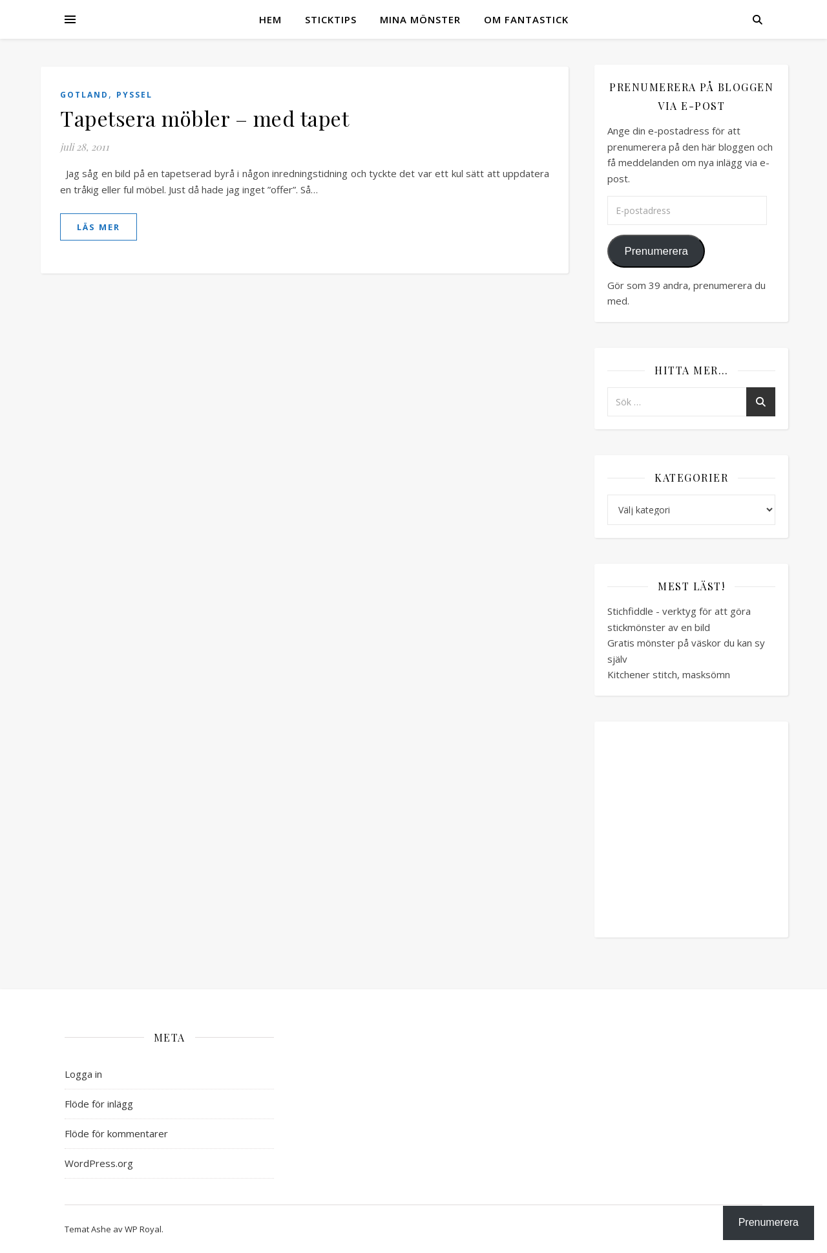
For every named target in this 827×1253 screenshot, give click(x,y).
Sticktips (331, 19)
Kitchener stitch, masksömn (668, 674)
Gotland (84, 94)
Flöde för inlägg (99, 1103)
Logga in (83, 1073)
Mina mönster (420, 19)
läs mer (98, 227)
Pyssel (134, 94)
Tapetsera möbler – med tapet (204, 118)
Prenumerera (655, 251)
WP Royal (143, 1229)
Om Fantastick (526, 19)
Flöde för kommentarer (116, 1133)
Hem (270, 19)
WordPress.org (99, 1163)
